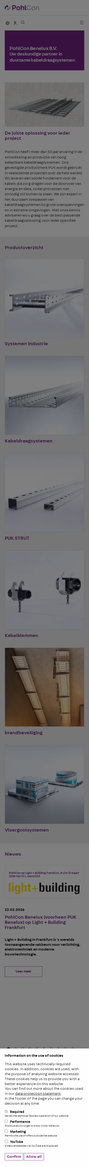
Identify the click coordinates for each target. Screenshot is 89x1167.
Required (44, 1113)
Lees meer (23, 971)
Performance (44, 1123)
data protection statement (38, 1093)
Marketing (44, 1133)
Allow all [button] (34, 1157)
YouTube (44, 1143)
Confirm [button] (14, 1157)
